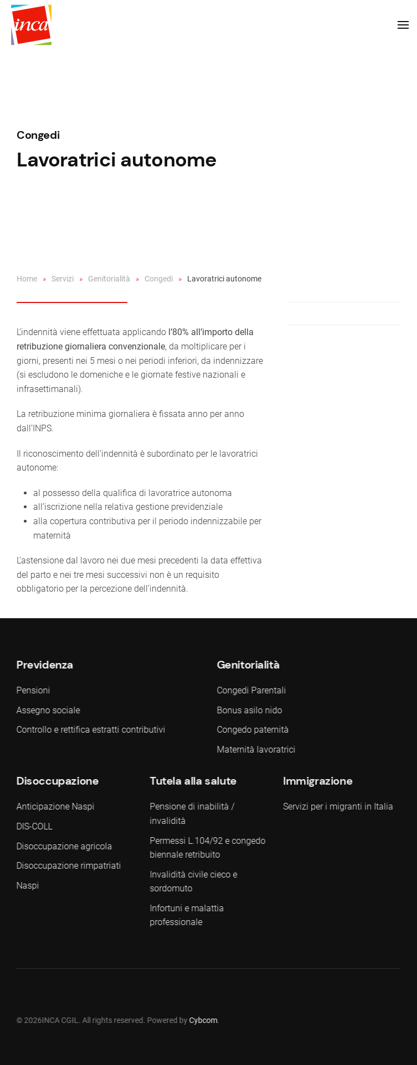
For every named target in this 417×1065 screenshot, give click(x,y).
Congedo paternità (251, 729)
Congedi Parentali (250, 690)
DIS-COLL (34, 826)
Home (27, 278)
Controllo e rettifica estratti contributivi (90, 729)
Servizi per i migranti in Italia (337, 806)
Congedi (38, 135)
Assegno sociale (47, 710)
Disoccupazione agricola (63, 846)
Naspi (27, 885)
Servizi (63, 278)
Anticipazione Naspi (55, 806)
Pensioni (32, 690)
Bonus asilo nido (248, 710)
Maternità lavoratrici (254, 749)
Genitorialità (109, 278)
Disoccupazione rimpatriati (68, 865)
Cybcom (202, 1020)
